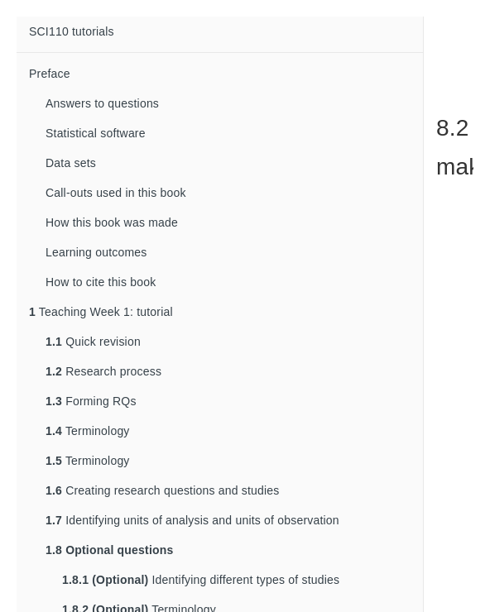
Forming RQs (91, 401)
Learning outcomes (96, 252)
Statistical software (96, 133)
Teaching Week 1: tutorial (101, 311)
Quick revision (93, 341)
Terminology (88, 430)
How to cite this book (101, 282)
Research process (103, 371)
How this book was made (112, 222)
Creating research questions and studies (163, 490)
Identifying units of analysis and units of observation (192, 520)
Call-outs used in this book (116, 192)
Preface (49, 73)
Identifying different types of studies (200, 579)
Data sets (71, 163)
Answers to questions (102, 103)
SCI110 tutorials (71, 31)
